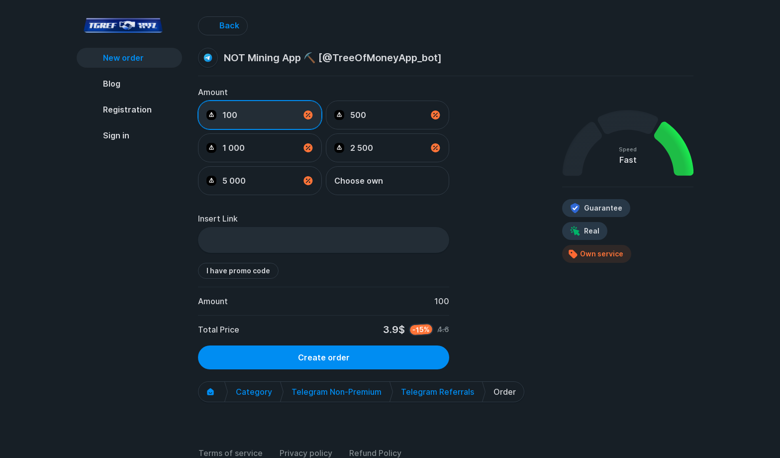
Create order (324, 357)
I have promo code (238, 270)
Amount (213, 92)
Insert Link (218, 219)
